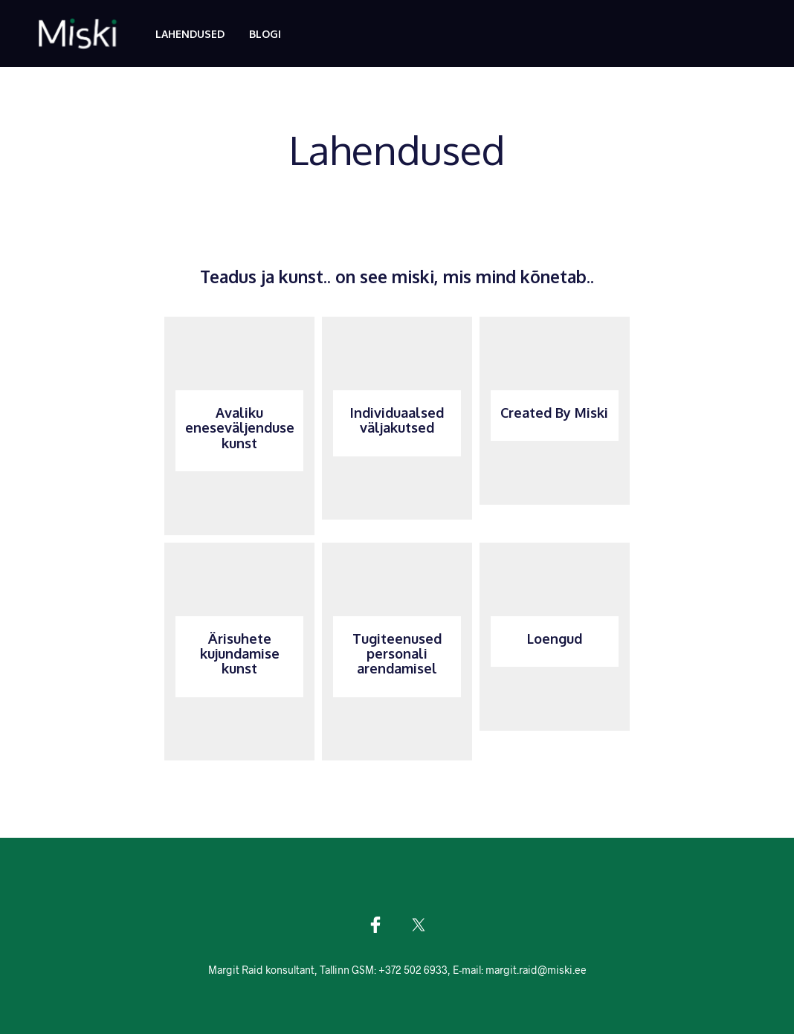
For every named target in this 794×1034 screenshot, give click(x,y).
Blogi (265, 34)
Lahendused (190, 34)
